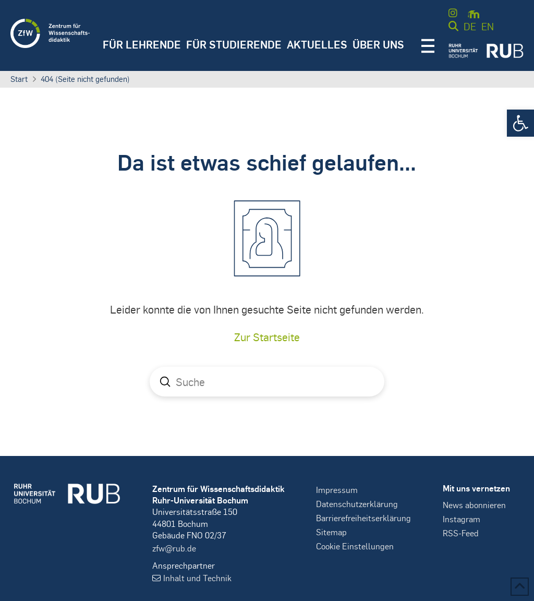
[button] (520, 123)
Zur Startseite (267, 337)
